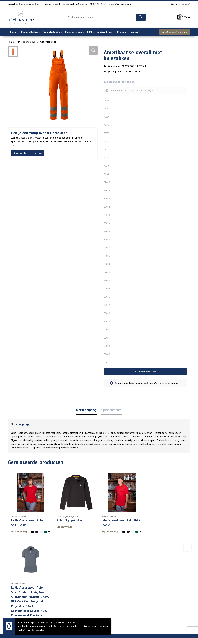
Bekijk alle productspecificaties (122, 71)
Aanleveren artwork (88, 602)
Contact (186, 4)
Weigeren (104, 626)
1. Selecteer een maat (119, 82)
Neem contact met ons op (27, 153)
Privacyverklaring (156, 592)
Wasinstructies (85, 612)
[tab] (86, 410)
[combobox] (100, 17)
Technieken (83, 607)
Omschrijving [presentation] (86, 410)
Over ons (175, 4)
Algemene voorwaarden (160, 582)
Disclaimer (152, 597)
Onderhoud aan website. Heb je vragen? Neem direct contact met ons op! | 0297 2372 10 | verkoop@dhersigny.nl (69, 4)
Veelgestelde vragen (88, 592)
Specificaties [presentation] (111, 410)
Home (11, 41)
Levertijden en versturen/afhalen (95, 597)
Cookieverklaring (156, 587)
